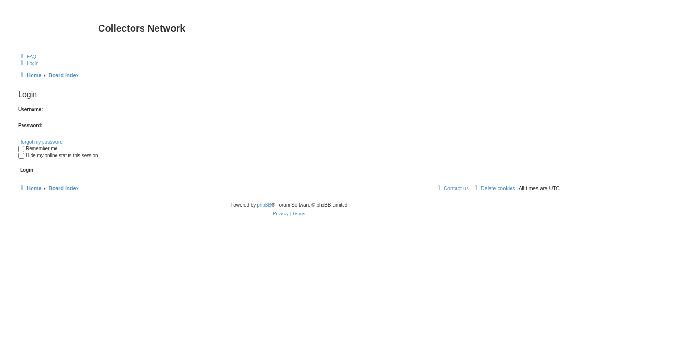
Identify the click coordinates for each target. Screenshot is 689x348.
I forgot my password (40, 142)
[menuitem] (27, 56)
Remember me (37, 148)
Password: (30, 125)
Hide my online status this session (58, 155)
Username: (30, 109)
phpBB (264, 205)
